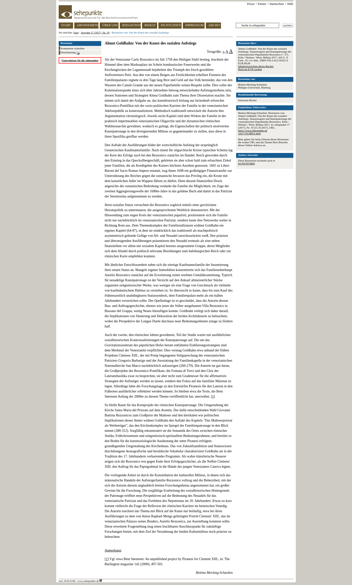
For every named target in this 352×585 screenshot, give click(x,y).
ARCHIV (214, 25)
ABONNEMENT (88, 25)
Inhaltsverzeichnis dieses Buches (256, 66)
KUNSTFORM (246, 163)
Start (76, 32)
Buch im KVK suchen (250, 69)
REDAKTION (131, 25)
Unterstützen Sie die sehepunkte (80, 60)
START (66, 25)
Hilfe (290, 4)
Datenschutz (277, 4)
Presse (251, 4)
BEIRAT (150, 25)
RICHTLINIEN (171, 25)
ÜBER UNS (110, 25)
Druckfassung (70, 53)
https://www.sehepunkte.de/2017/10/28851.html (252, 132)
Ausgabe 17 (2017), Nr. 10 (95, 32)
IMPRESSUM (194, 25)
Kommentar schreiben (72, 48)
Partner (262, 4)
